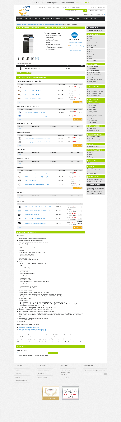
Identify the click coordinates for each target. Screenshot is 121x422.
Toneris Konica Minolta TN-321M (33, 95)
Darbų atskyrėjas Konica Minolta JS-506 (35, 218)
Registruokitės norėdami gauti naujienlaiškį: (94, 370)
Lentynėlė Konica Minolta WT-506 (33, 214)
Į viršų (19, 102)
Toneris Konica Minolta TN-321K (33, 87)
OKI (88, 191)
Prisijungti (92, 7)
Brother (94, 188)
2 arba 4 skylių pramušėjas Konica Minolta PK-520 (37, 138)
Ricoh (95, 191)
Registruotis (102, 7)
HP (88, 189)
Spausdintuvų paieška (72, 19)
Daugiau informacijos (75, 50)
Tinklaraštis (18, 373)
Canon (98, 188)
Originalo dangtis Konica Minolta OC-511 (29, 327)
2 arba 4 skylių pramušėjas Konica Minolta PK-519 (37, 142)
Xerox (88, 193)
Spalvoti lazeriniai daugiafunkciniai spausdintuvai (47, 24)
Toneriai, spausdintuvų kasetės (53, 19)
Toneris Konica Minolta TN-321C (33, 98)
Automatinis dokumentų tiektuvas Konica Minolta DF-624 (33, 329)
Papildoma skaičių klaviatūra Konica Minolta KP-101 (38, 210)
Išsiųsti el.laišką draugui (76, 42)
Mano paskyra (89, 14)
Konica (60, 24)
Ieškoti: (64, 10)
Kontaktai (40, 7)
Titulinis (19, 19)
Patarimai (93, 19)
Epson (101, 188)
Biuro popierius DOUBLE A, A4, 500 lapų (35, 112)
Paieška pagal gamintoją (32, 19)
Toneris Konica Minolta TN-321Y (33, 91)
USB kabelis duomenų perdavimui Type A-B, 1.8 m (37, 173)
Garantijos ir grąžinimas (52, 7)
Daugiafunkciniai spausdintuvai (29, 24)
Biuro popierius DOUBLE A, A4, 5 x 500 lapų (36, 116)
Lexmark (99, 189)
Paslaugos (84, 19)
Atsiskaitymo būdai (75, 7)
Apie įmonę (18, 370)
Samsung (99, 191)
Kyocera (89, 188)
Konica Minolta (93, 189)
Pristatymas (64, 7)
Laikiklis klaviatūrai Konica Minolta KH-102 (35, 223)
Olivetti (91, 191)
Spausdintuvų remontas (21, 380)
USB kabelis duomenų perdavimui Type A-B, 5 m (37, 177)
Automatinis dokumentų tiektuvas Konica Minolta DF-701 (33, 331)
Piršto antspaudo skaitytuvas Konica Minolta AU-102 (38, 207)
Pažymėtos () (101, 14)
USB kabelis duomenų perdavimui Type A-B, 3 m (37, 184)
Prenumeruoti (105, 374)
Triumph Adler (98, 193)
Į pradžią (19, 24)
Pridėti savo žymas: (22, 350)
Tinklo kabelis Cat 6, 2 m (31, 180)
